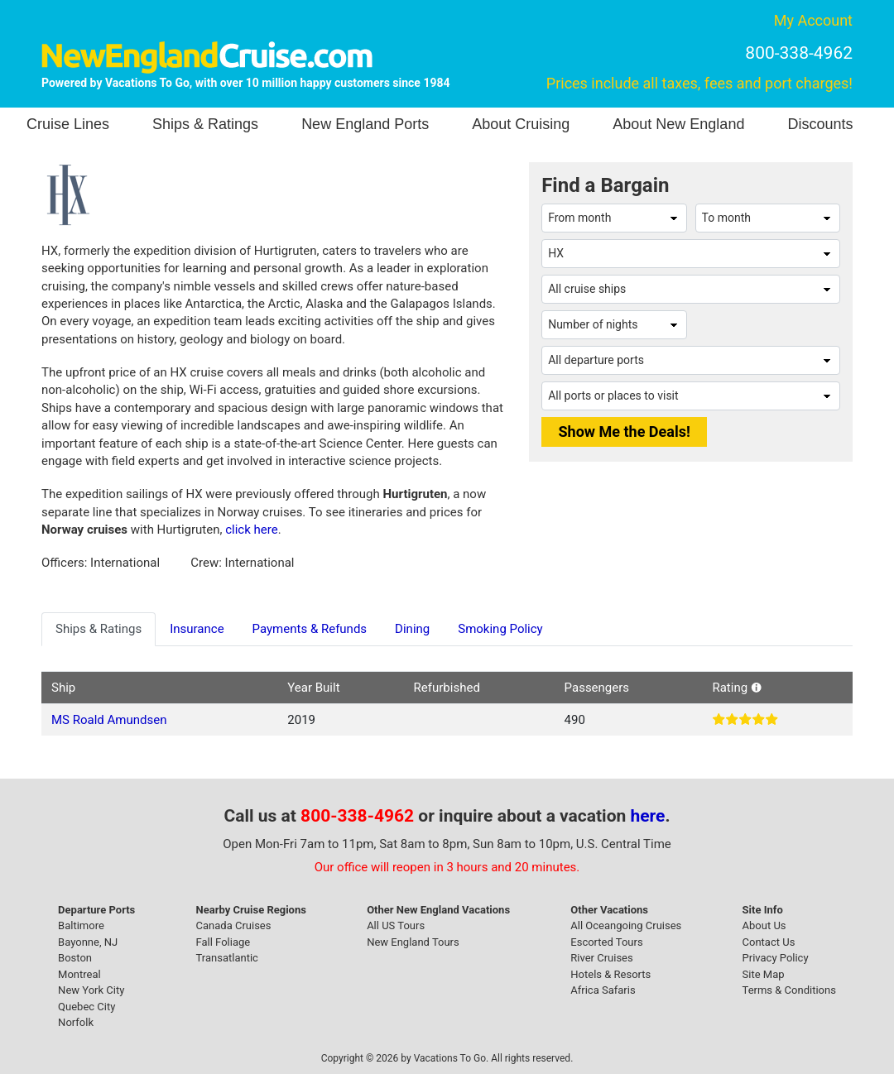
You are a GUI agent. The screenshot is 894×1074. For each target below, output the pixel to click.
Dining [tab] (412, 628)
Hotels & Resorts (610, 974)
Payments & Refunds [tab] (310, 628)
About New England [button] (678, 124)
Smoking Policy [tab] (500, 628)
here (648, 816)
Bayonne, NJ (88, 942)
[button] (756, 687)
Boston (75, 958)
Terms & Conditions (789, 990)
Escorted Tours (606, 942)
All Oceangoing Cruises (625, 925)
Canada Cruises (234, 925)
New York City (91, 990)
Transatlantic (227, 958)
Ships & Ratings (205, 124)
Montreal (79, 974)
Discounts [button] (820, 124)
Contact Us (769, 942)
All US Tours (396, 925)
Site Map (764, 974)
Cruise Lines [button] (67, 124)
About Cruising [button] (521, 124)
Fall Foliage (223, 942)
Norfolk (76, 1022)
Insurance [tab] (196, 628)
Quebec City (86, 1006)
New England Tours (413, 942)
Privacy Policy (776, 958)
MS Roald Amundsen (108, 719)
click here (251, 529)
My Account (813, 20)
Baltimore (81, 925)
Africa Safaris (602, 990)
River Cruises (601, 958)
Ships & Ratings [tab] (98, 628)
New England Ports (365, 124)
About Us (764, 925)
